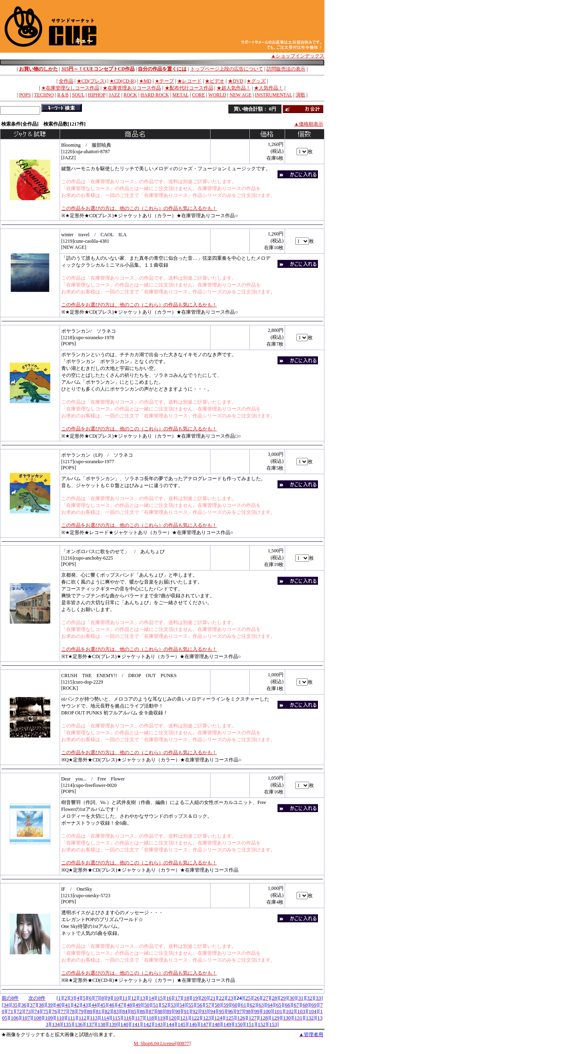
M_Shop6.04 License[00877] (162, 1043)
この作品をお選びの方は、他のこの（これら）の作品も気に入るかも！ (139, 208)
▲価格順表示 (308, 124)
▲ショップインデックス (297, 56)
